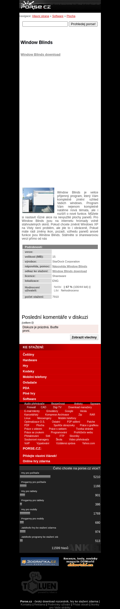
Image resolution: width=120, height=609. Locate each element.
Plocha (70, 16)
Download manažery (80, 407)
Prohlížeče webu (83, 432)
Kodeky (28, 371)
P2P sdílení (73, 421)
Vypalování (43, 443)
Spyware (95, 403)
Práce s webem (57, 428)
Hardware (30, 360)
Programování (59, 432)
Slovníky (74, 436)
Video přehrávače (79, 439)
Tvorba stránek (84, 428)
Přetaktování (31, 436)
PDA (26, 388)
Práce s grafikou (89, 425)
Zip (80, 414)
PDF (27, 425)
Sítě (48, 436)
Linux (27, 418)
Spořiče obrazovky (64, 425)
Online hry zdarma (36, 461)
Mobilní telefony (35, 377)
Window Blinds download (41, 54)
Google (69, 411)
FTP (62, 436)
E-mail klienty (32, 411)
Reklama (39, 604)
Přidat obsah (81, 604)
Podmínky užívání (59, 604)
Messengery (44, 418)
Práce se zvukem (34, 432)
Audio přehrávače (34, 403)
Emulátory (52, 411)
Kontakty (26, 604)
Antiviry (78, 403)
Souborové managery (36, 439)
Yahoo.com (88, 443)
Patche (91, 421)
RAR (92, 414)
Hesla (83, 411)
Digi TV (57, 407)
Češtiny (28, 354)
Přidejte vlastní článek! (40, 456)
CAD (43, 407)
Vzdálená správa (65, 443)
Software (57, 16)
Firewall (31, 407)
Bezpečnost (58, 403)
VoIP (27, 443)
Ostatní (56, 421)
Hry (25, 366)
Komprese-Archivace (57, 414)
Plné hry (29, 393)
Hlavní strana (40, 16)
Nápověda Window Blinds (69, 266)
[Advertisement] (52, 88)
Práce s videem (33, 428)
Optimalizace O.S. (34, 421)
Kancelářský (31, 414)
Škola (59, 439)
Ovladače (30, 382)
